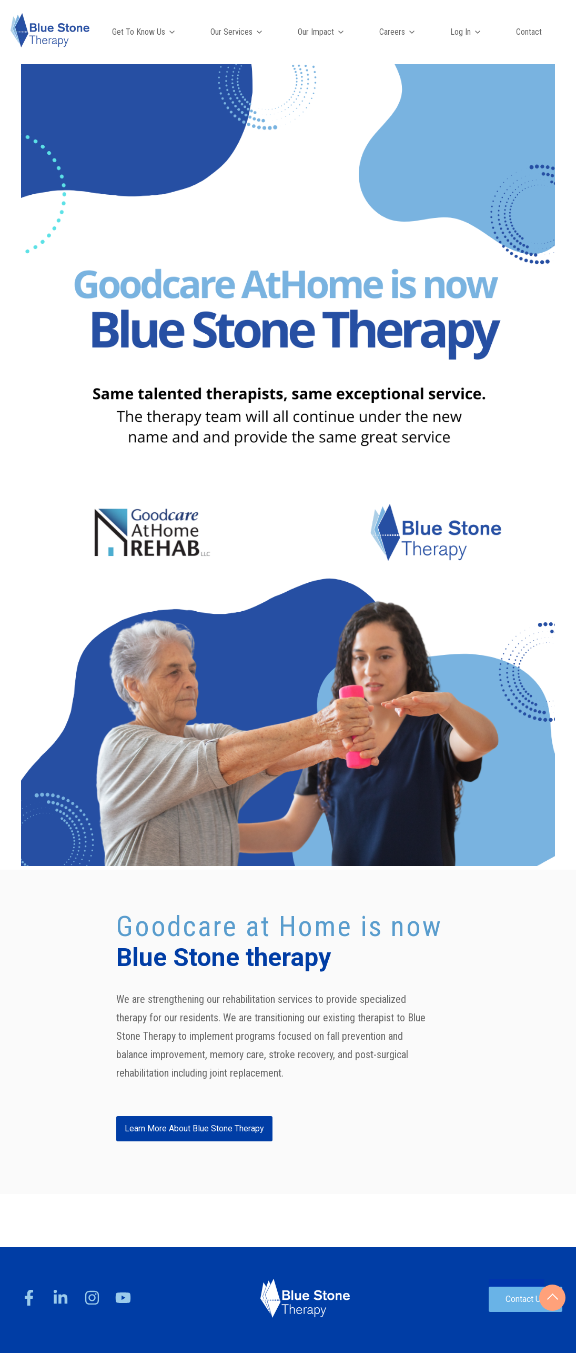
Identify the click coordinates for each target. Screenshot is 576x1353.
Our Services (231, 32)
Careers (392, 32)
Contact (529, 32)
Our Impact (316, 32)
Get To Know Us (138, 32)
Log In (460, 32)
